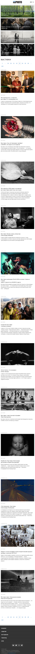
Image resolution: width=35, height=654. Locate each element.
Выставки (3, 95)
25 (25, 63)
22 (16, 63)
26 (28, 63)
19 (8, 63)
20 (11, 63)
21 (13, 63)
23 (19, 63)
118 (2, 66)
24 (22, 63)
